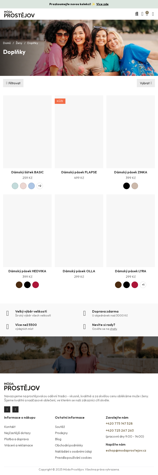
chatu (113, 329)
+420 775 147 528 (119, 423)
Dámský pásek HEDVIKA (27, 271)
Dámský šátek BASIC (27, 172)
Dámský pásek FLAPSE (79, 172)
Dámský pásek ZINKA (130, 172)
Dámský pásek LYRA (130, 271)
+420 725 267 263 (120, 430)
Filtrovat (14, 83)
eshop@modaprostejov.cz (126, 450)
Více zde (102, 4)
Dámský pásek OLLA (79, 271)
